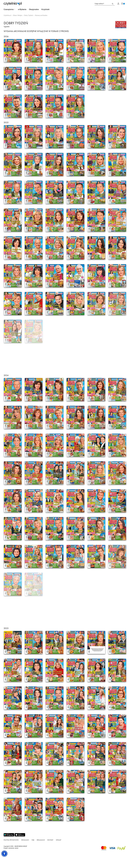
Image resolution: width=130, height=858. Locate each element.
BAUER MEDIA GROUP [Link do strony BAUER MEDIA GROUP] (21, 846)
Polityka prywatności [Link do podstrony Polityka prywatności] (11, 840)
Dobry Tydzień (28, 15)
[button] (4, 853)
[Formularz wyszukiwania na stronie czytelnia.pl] (103, 3)
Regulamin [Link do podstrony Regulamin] (25, 840)
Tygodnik (6, 27)
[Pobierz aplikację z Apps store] (20, 834)
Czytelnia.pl (7, 15)
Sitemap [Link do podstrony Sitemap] (58, 840)
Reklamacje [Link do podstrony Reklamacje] (41, 840)
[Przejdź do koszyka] (123, 3)
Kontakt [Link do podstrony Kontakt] (50, 840)
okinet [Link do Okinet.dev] (16, 848)
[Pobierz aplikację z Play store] (9, 834)
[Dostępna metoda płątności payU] (121, 848)
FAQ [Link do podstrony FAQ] (33, 840)
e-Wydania (22, 9)
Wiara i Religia (17, 15)
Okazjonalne (34, 9)
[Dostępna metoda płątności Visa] (112, 848)
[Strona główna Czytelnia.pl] (13, 3)
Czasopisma (9, 9)
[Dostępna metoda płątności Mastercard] (103, 848)
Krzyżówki (45, 9)
